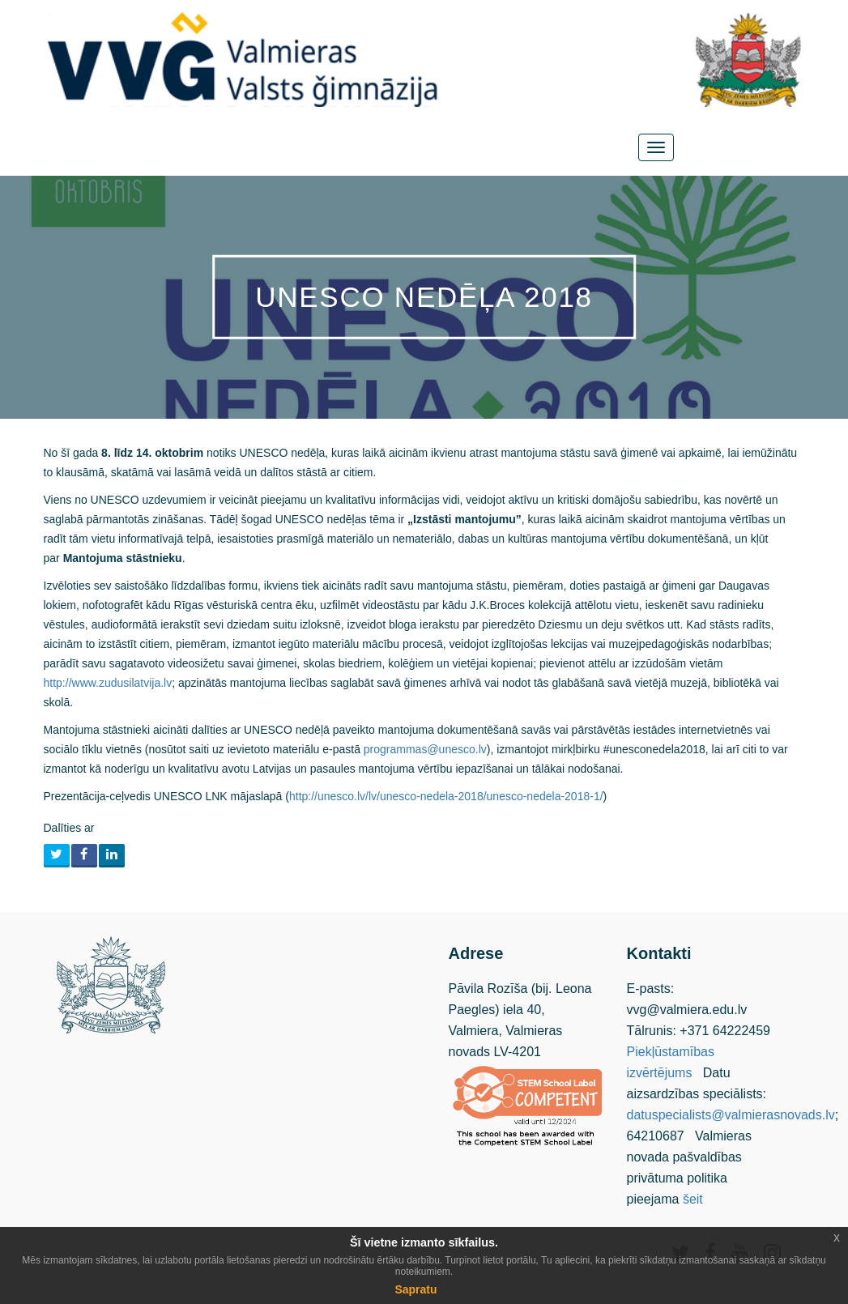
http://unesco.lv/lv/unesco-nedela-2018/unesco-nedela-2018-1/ (446, 796)
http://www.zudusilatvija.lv (108, 682)
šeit (693, 1199)
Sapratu (415, 1289)
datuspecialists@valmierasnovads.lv (731, 1115)
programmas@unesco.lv (425, 749)
